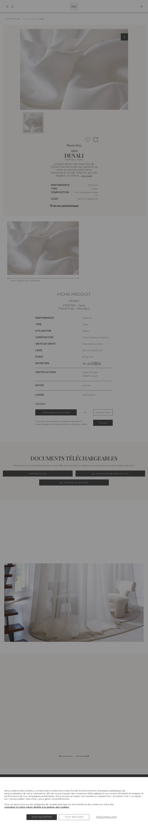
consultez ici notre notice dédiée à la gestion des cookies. (36, 807)
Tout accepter (42, 817)
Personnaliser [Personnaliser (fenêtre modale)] (106, 817)
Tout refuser (74, 817)
